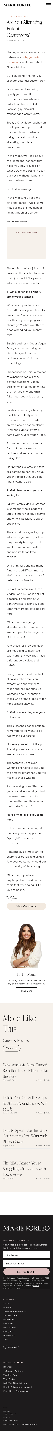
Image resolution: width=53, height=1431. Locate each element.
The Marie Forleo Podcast (15, 1311)
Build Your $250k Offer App (15, 1383)
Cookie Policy (9, 1414)
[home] (20, 4)
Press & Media (9, 1327)
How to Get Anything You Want (17, 1386)
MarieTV (7, 1307)
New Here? (8, 1319)
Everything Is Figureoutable (15, 1391)
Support (6, 1417)
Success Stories (10, 1315)
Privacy (6, 1411)
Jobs (5, 1339)
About (6, 1303)
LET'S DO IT (26, 1272)
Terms (6, 1408)
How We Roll (9, 1335)
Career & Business (17, 16)
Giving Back (8, 1331)
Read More (26, 990)
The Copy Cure (10, 1374)
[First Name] (26, 1254)
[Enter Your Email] (26, 1263)
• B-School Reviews (13, 1370)
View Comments (26, 906)
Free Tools (8, 1323)
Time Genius (9, 1378)
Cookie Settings (10, 1420)
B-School (7, 1366)
